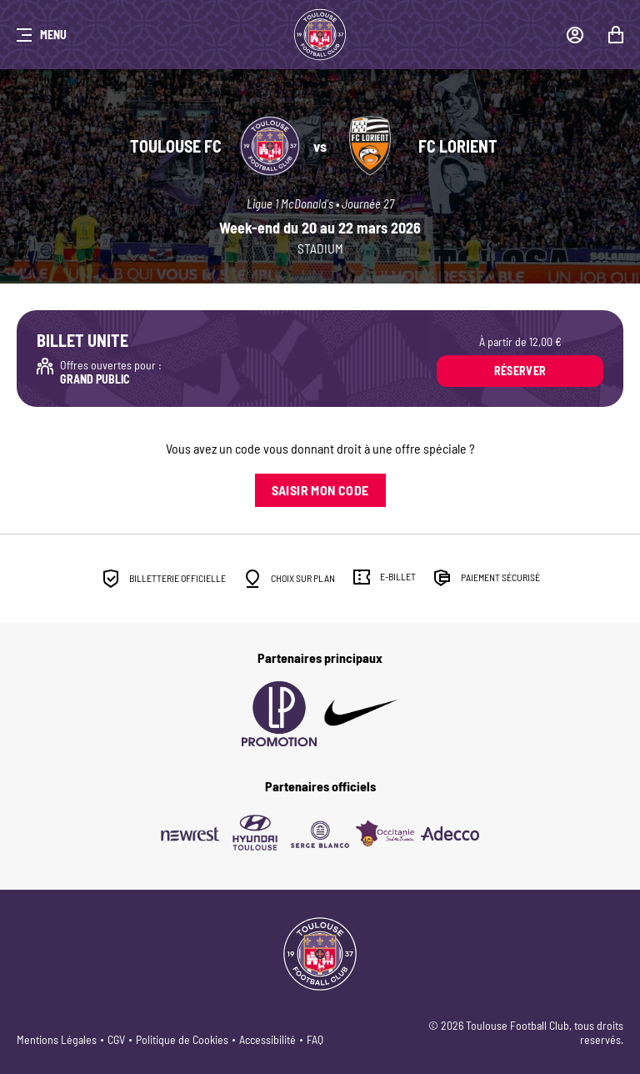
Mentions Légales (57, 1039)
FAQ (315, 1039)
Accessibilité (267, 1039)
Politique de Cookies (182, 1039)
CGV (116, 1039)
